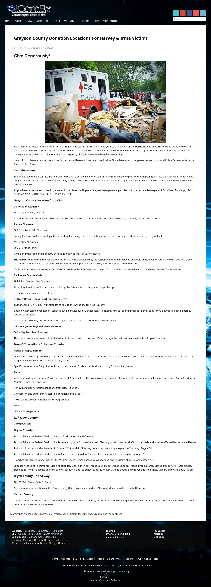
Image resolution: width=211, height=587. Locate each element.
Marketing (50, 536)
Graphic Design (48, 543)
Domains (63, 543)
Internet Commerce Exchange (105, 580)
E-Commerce (43, 530)
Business (29, 530)
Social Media (42, 21)
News (96, 21)
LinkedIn (158, 536)
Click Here (118, 537)
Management (35, 536)
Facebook (159, 530)
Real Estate (57, 530)
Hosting (56, 21)
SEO (30, 21)
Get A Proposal (110, 21)
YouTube (158, 533)
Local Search (35, 533)
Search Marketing (52, 533)
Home (8, 21)
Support (85, 21)
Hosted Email (51, 540)
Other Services (71, 21)
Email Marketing (30, 543)
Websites (19, 21)
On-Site (22, 533)
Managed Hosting (33, 540)
